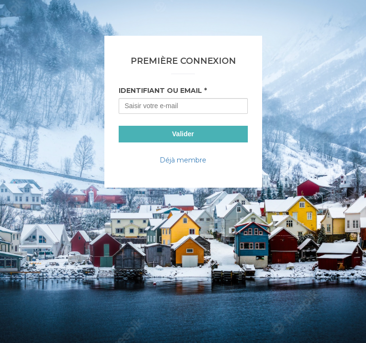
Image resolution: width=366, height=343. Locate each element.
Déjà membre (183, 160)
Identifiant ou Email (160, 90)
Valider (183, 134)
